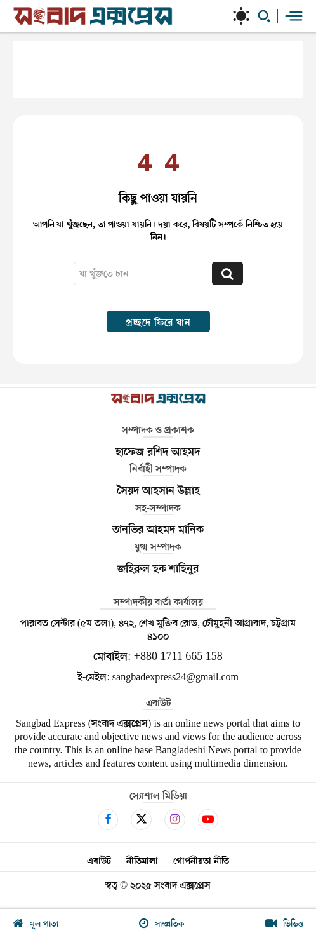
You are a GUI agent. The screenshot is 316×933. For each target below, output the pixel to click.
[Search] (227, 273)
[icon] (108, 819)
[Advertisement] (158, 69)
